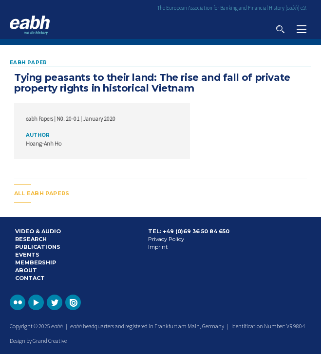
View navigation (301, 29)
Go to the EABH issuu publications (73, 302)
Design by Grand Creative (38, 340)
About (26, 270)
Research (31, 239)
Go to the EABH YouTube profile (36, 302)
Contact (30, 278)
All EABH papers (41, 193)
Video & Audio (38, 231)
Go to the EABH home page (30, 25)
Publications (37, 246)
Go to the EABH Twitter (54, 302)
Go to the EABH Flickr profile (17, 302)
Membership (35, 262)
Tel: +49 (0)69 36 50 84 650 (188, 231)
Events (27, 254)
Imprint (158, 246)
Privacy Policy (166, 239)
